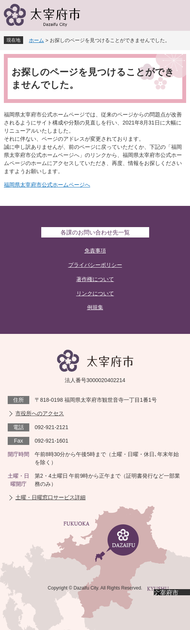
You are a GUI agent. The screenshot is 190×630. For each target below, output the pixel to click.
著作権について (95, 279)
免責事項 (95, 251)
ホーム (36, 40)
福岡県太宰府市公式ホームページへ (47, 185)
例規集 (95, 307)
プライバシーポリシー (95, 265)
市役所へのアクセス (39, 413)
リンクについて (95, 293)
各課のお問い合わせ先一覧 (95, 232)
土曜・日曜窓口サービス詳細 (50, 497)
